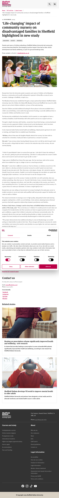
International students (8, 439)
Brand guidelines (36, 444)
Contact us (34, 447)
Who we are (34, 430)
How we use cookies (37, 460)
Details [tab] (29, 235)
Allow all (48, 266)
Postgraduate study (7, 436)
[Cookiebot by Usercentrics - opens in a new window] (49, 230)
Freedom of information (37, 462)
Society (13, 40)
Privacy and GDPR (36, 476)
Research (19, 40)
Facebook (5, 292)
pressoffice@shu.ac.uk (11, 285)
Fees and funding (7, 450)
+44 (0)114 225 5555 (40, 419)
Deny (11, 266)
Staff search (34, 441)
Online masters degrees (9, 433)
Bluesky (5, 298)
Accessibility (34, 457)
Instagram (5, 294)
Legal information (36, 465)
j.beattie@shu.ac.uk (23, 53)
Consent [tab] (10, 235)
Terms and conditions (37, 479)
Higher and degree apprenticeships (12, 441)
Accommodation (7, 447)
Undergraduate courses (9, 430)
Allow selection (29, 266)
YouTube (5, 296)
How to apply (6, 444)
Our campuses (35, 433)
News (32, 436)
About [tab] (49, 235)
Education (6, 40)
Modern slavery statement (38, 468)
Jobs (32, 439)
